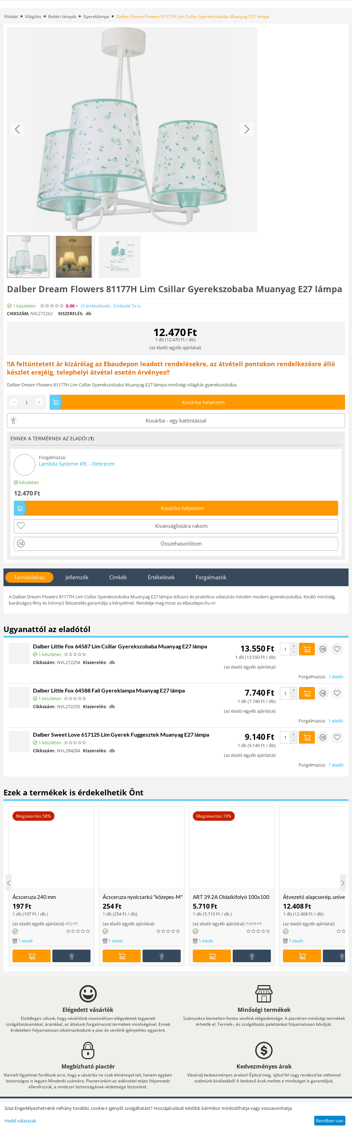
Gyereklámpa (96, 16)
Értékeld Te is (126, 306)
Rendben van (329, 1120)
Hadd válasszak (20, 1120)
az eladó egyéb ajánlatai (175, 347)
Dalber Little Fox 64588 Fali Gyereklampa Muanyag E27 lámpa (109, 690)
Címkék (118, 577)
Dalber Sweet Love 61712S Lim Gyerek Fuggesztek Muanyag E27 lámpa (121, 734)
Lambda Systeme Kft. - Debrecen (77, 463)
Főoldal (11, 16)
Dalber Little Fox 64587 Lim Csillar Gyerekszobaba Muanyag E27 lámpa (120, 646)
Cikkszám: (18, 314)
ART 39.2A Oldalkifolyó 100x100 (231, 897)
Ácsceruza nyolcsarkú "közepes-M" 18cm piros (143, 897)
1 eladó (335, 676)
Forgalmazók (211, 577)
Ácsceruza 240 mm (34, 897)
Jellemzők (77, 577)
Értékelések (161, 577)
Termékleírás (29, 577)
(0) (96, 306)
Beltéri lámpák (62, 16)
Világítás (33, 16)
